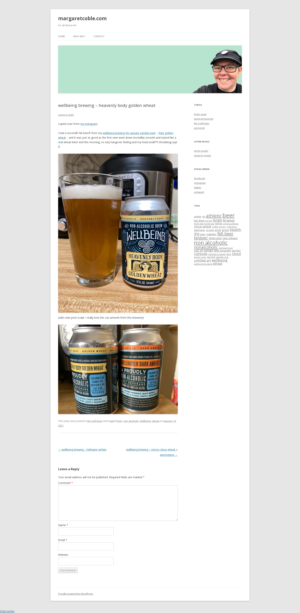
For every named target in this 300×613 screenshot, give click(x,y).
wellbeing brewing (114, 133)
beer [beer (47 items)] (229, 215)
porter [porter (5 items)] (236, 250)
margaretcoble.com (82, 18)
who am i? (79, 36)
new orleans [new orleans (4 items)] (230, 238)
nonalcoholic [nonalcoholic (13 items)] (206, 247)
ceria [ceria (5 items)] (218, 223)
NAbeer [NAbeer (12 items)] (201, 237)
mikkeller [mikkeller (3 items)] (211, 234)
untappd (199, 192)
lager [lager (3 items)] (203, 234)
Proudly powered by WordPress (75, 593)
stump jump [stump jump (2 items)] (200, 257)
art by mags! (201, 151)
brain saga (200, 114)
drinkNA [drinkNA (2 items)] (210, 230)
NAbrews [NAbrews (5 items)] (215, 238)
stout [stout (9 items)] (236, 253)
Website (63, 554)
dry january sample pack (141, 133)
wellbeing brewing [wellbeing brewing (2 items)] (203, 264)
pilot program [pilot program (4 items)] (222, 250)
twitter (197, 187)
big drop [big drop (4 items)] (199, 220)
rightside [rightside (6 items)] (200, 254)
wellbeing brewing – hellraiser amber (82, 449)
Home (61, 36)
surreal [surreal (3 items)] (211, 257)
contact (99, 36)
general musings (203, 118)
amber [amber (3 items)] (197, 216)
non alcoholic (131, 421)
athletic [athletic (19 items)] (214, 216)
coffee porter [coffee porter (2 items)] (219, 226)
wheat (155, 421)
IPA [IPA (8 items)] (196, 234)
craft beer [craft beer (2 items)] (232, 226)
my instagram (88, 124)
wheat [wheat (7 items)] (217, 263)
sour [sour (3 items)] (228, 254)
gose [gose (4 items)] (218, 230)
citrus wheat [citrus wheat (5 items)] (202, 226)
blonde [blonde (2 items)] (208, 221)
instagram (200, 183)
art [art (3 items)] (203, 216)
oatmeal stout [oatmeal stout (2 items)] (226, 248)
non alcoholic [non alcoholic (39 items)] (211, 242)
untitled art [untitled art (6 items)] (202, 260)
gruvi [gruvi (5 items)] (225, 230)
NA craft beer (94, 421)
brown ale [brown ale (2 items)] (209, 223)
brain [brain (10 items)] (217, 220)
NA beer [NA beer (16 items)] (225, 234)
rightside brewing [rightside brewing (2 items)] (216, 254)
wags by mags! (202, 155)
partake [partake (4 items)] (208, 250)
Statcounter (7, 611)
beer (119, 421)
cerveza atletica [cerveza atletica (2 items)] (231, 223)
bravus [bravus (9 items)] (229, 220)
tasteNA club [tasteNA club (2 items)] (222, 257)
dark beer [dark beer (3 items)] (199, 230)
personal (199, 128)
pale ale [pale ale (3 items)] (198, 250)
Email (62, 540)
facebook (199, 178)
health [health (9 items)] (235, 229)
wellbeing (145, 421)
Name (63, 525)
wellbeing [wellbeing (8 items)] (219, 260)
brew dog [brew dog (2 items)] (198, 223)
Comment (65, 483)
